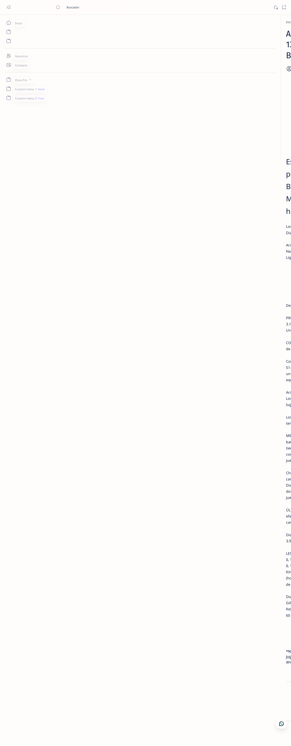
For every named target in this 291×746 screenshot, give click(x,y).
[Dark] (275, 7)
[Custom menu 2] (9, 97)
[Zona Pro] (9, 79)
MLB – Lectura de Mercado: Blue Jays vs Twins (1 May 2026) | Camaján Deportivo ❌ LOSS (249, 144)
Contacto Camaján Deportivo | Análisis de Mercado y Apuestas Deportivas (249, 194)
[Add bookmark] (186, 58)
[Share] (201, 58)
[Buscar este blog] (89, 7)
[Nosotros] (9, 55)
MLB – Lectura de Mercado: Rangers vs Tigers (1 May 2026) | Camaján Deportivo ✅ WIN (249, 169)
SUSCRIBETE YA (117, 247)
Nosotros (253, 213)
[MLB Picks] (73, 706)
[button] (263, 736)
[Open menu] (9, 7)
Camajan (39, 737)
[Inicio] (9, 22)
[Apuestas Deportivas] (55, 22)
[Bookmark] (284, 7)
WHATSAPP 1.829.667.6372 (117, 525)
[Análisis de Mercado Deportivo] (254, 183)
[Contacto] (9, 64)
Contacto (236, 213)
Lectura (221, 213)
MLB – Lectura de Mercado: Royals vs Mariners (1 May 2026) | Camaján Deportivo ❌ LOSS (250, 82)
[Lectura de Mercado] (248, 71)
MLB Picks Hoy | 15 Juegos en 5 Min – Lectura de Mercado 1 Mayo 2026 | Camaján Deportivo (250, 119)
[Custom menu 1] (9, 88)
